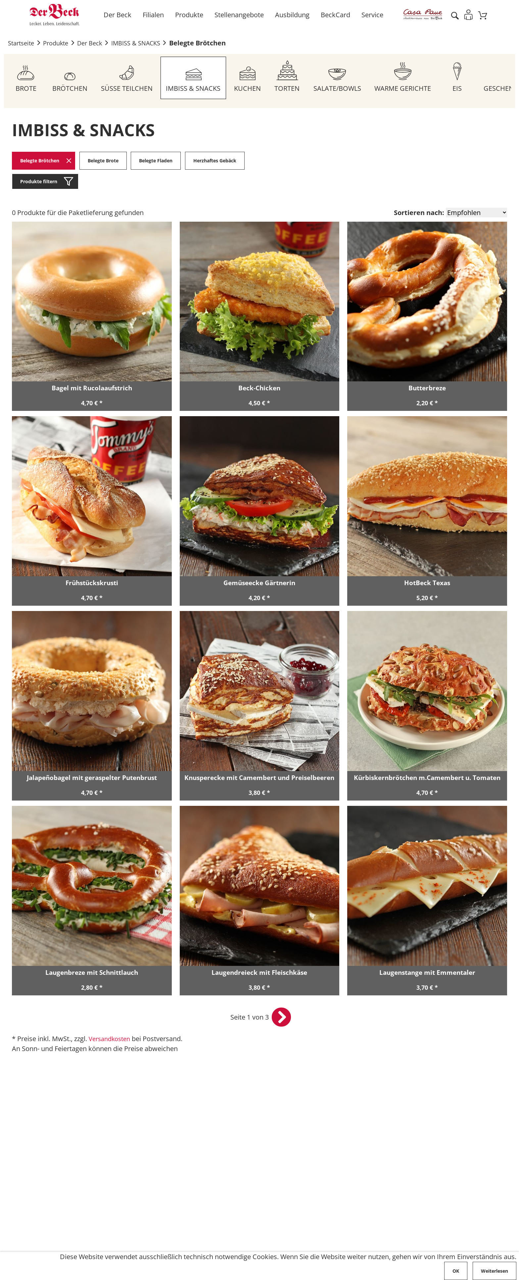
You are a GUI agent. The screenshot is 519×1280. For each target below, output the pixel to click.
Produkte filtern (38, 182)
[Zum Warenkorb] (482, 15)
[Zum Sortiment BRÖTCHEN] (70, 78)
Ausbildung (291, 14)
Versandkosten (112, 1039)
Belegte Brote (103, 161)
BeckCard (334, 14)
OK (455, 1271)
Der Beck (116, 14)
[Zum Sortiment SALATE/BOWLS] (339, 78)
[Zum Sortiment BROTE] (26, 78)
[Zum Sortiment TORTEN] (289, 78)
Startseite (22, 43)
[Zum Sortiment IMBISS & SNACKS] (194, 78)
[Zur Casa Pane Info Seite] (422, 15)
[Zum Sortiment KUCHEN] (249, 78)
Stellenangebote (238, 14)
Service (371, 14)
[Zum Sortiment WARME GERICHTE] (406, 78)
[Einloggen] (468, 15)
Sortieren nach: (419, 213)
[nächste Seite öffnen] (281, 1019)
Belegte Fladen (156, 161)
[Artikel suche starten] (454, 15)
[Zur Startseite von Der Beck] (54, 15)
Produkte (188, 14)
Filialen (152, 14)
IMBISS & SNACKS (147, 43)
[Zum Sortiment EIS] (460, 78)
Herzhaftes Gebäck (215, 161)
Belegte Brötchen (212, 43)
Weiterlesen (494, 1271)
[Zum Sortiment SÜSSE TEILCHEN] (127, 78)
